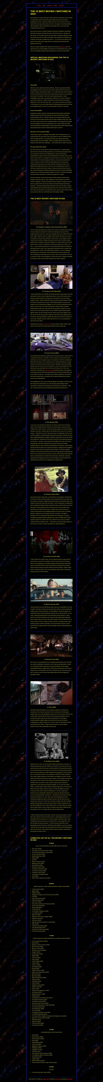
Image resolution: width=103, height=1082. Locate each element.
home (39, 5)
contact (61, 5)
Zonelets (57, 1079)
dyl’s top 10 (63, 46)
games (49, 5)
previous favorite (49, 370)
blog (44, 5)
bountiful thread (47, 324)
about (55, 5)
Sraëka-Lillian (45, 1079)
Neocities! (69, 1079)
